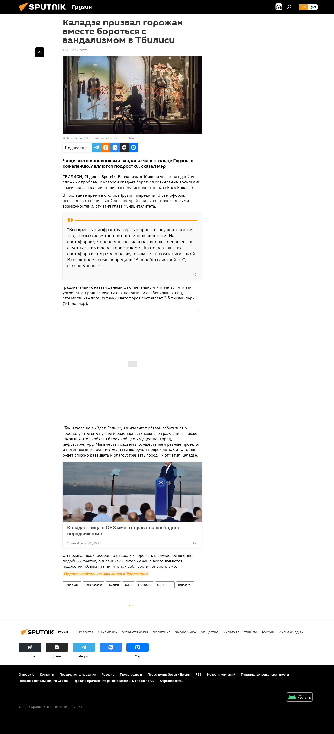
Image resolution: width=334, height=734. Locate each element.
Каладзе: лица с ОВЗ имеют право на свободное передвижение (123, 530)
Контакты (47, 674)
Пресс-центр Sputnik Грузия (169, 674)
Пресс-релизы (131, 674)
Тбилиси (113, 584)
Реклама (108, 674)
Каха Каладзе (93, 584)
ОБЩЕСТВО (165, 584)
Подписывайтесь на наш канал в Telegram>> (106, 573)
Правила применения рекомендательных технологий (114, 681)
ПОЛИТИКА (161, 632)
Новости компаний (221, 674)
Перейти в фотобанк (122, 138)
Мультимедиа (291, 632)
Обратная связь (171, 681)
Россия (267, 632)
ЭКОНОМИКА (185, 632)
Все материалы (135, 632)
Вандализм (185, 584)
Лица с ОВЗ (72, 584)
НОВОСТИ (145, 584)
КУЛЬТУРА (231, 632)
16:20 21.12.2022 (75, 50)
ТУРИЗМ (250, 632)
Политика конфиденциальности (265, 674)
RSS (198, 674)
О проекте (26, 674)
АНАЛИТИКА (107, 632)
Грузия (128, 584)
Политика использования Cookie (43, 681)
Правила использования (78, 674)
